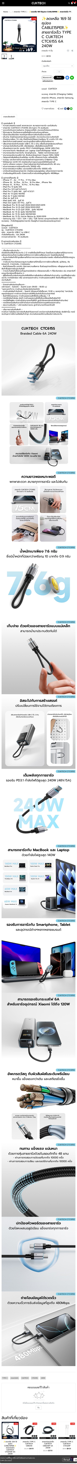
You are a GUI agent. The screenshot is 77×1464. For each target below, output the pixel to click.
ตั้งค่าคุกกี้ (67, 1452)
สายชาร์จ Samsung (65, 97)
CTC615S (35, 1378)
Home (5, 12)
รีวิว (38, 1408)
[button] (69, 3)
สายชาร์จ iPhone (49, 97)
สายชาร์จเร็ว (14, 1378)
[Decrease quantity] (55, 71)
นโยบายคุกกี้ (8, 1452)
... (10, 12)
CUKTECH (52, 88)
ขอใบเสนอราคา (48, 81)
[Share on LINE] (71, 108)
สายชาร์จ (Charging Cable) (61, 94)
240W (43, 1378)
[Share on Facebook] (65, 108)
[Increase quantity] (62, 71)
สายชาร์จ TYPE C (20, 12)
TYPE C (4, 1378)
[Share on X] (68, 108)
